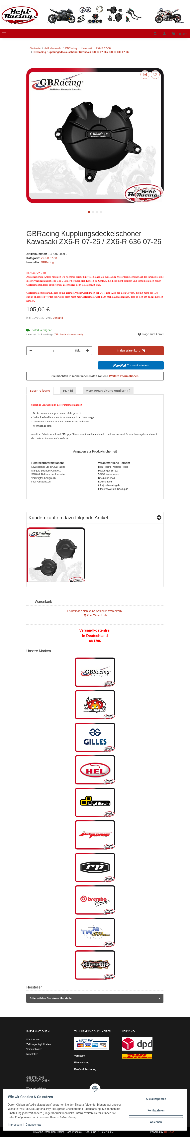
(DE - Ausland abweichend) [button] (68, 334)
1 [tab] (89, 212)
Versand (58, 317)
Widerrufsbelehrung (36, 1088)
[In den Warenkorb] (29, 64)
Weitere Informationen (124, 376)
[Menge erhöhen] (87, 351)
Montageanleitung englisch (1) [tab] (108, 390)
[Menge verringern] (31, 351)
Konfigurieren (153, 1110)
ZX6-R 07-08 (49, 258)
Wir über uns (33, 1039)
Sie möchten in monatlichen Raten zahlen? (95, 376)
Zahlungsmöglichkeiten (38, 1044)
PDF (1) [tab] (68, 390)
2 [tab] (93, 212)
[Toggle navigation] (4, 33)
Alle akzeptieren (154, 1098)
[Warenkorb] (179, 34)
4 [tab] (101, 212)
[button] (155, 34)
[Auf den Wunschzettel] (155, 74)
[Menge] (53, 351)
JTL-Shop (169, 1132)
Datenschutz (35, 1124)
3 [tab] (97, 212)
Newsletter (32, 1054)
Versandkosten (34, 1049)
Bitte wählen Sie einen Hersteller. (51, 998)
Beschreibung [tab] (40, 390)
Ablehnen (154, 1122)
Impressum (17, 1124)
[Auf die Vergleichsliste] (145, 74)
